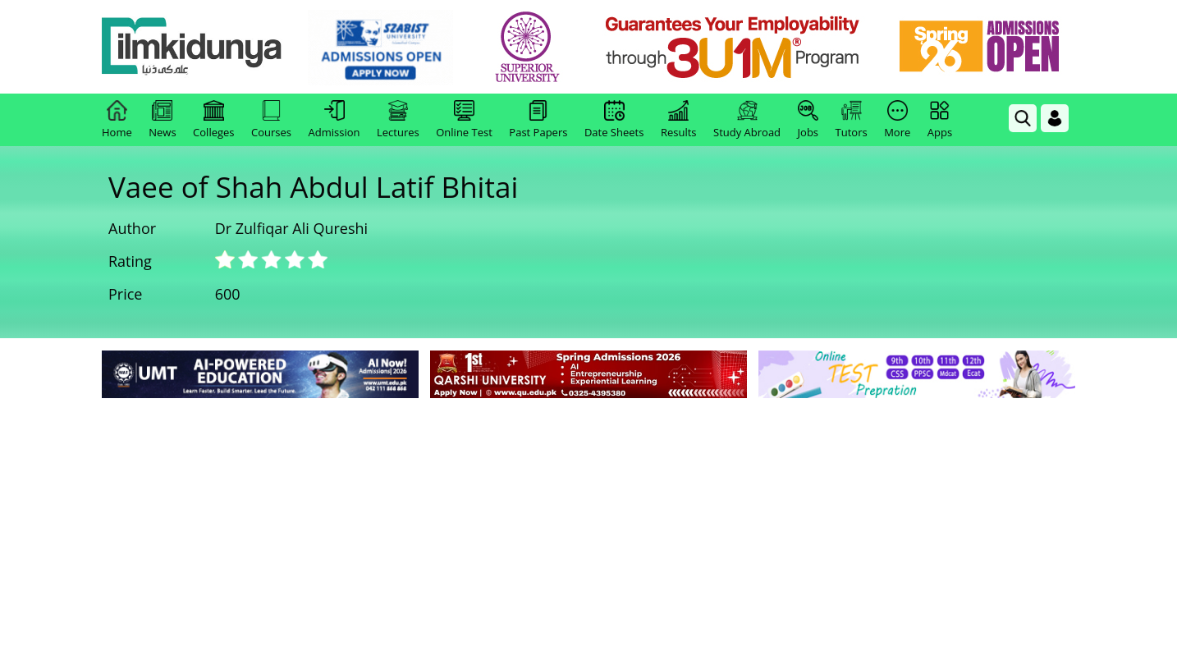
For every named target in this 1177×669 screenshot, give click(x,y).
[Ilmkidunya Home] (192, 47)
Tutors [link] (852, 120)
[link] (380, 47)
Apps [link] (939, 120)
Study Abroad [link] (747, 120)
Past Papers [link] (538, 120)
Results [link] (679, 120)
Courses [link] (271, 120)
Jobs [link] (808, 120)
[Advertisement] (588, 525)
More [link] (897, 120)
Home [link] (117, 120)
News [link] (162, 120)
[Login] (1055, 118)
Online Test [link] (464, 120)
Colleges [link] (213, 120)
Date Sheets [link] (614, 120)
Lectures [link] (398, 120)
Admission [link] (334, 120)
